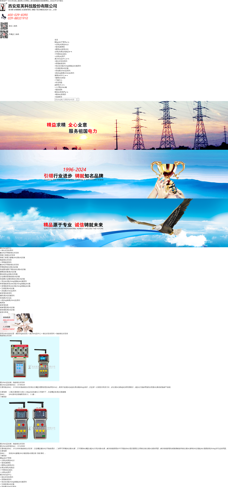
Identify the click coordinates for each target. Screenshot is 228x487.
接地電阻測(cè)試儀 (7, 310)
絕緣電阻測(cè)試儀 (7, 307)
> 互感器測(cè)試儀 (7, 288)
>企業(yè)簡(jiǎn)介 (62, 44)
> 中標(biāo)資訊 (6, 470)
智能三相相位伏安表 (7, 255)
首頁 (56, 40)
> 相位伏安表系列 (6, 250)
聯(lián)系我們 (60, 92)
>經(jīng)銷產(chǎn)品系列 (64, 73)
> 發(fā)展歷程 (5, 463)
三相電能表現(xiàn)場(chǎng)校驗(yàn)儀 (15, 286)
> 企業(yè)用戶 (5, 472)
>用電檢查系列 (60, 63)
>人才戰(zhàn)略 (61, 87)
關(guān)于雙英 (60, 42)
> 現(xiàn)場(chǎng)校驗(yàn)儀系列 (13, 281)
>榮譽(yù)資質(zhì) (61, 49)
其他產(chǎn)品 (5, 298)
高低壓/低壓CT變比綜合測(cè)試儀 (13, 269)
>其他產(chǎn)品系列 (62, 71)
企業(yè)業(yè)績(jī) (62, 52)
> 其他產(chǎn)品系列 (8, 291)
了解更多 (3, 397)
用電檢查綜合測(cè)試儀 (9, 267)
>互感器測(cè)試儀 (61, 68)
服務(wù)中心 (59, 75)
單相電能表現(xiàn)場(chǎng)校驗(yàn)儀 (15, 284)
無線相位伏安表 (6, 260)
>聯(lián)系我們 (60, 94)
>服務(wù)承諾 (60, 78)
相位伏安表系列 (48, 333)
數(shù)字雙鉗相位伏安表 (9, 253)
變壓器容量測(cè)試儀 (8, 272)
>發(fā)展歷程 (60, 47)
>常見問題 (58, 82)
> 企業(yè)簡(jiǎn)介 (7, 460)
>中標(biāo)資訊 (60, 54)
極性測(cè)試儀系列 (7, 295)
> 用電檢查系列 (5, 262)
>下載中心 (58, 80)
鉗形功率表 (4, 312)
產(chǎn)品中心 (60, 59)
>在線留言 (58, 97)
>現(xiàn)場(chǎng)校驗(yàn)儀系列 (68, 66)
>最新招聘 (58, 90)
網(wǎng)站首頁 (22, 333)
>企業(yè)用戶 (60, 56)
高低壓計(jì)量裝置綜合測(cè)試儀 (12, 279)
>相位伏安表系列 (61, 61)
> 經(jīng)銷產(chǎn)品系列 (10, 300)
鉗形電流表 (4, 305)
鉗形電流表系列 (6, 293)
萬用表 (2, 303)
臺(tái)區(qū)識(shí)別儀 (8, 274)
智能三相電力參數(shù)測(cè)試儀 (12, 257)
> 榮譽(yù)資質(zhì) (7, 465)
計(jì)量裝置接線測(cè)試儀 (10, 276)
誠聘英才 (58, 85)
